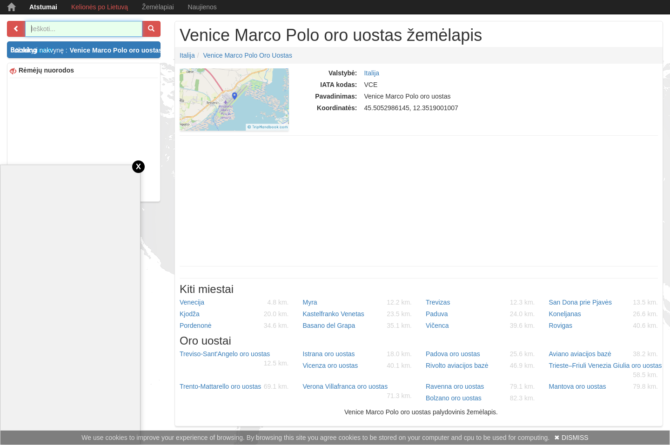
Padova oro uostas (480, 354)
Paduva (480, 314)
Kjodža (234, 314)
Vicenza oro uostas (357, 365)
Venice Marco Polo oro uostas (247, 55)
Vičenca (480, 325)
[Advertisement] (84, 138)
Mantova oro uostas (603, 386)
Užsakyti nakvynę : (87, 50)
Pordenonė (234, 325)
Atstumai (43, 7)
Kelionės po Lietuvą (99, 7)
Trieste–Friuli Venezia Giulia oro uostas (605, 370)
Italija (187, 55)
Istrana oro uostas (357, 354)
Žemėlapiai (158, 7)
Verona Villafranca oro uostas (357, 391)
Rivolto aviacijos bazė (480, 365)
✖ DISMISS (571, 437)
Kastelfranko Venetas (357, 314)
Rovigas (603, 325)
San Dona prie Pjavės (603, 302)
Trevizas (480, 302)
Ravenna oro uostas (480, 386)
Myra (357, 302)
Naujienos (202, 7)
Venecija (234, 302)
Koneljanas (603, 314)
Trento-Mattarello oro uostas (234, 386)
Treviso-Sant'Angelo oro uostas (234, 359)
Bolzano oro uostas (480, 398)
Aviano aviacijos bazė (603, 354)
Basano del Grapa (357, 325)
